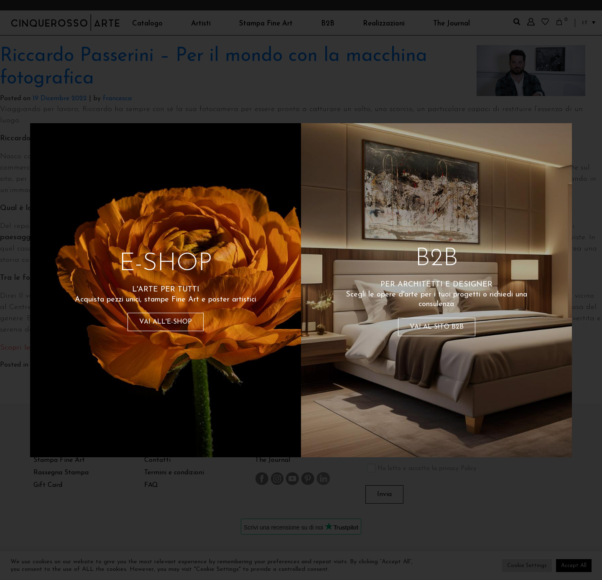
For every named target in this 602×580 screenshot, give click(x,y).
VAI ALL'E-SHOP (165, 322)
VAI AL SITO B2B (437, 327)
